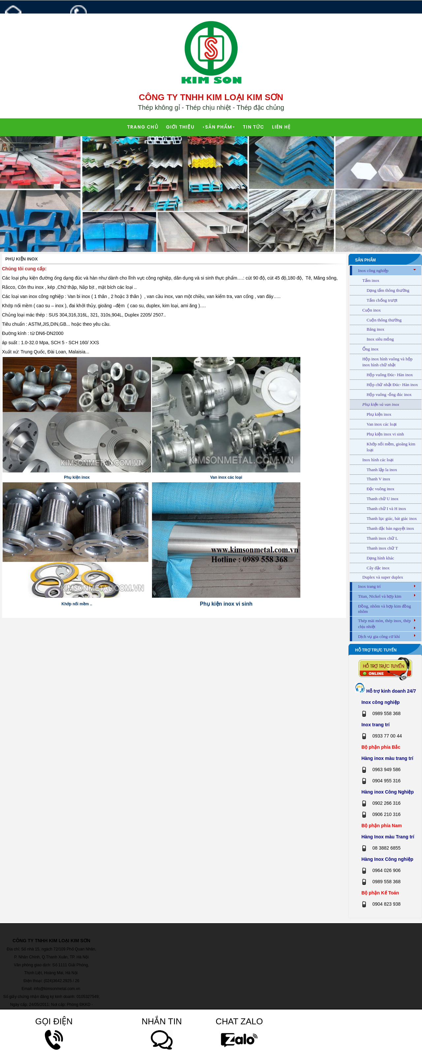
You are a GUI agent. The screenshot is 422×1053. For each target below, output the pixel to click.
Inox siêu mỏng (380, 339)
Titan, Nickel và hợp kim (379, 596)
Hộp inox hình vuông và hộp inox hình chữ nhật (387, 361)
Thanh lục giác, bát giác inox (392, 518)
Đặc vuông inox (380, 488)
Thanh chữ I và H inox (386, 508)
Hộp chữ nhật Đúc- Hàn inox (392, 384)
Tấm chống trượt (382, 300)
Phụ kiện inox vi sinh (226, 604)
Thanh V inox (378, 478)
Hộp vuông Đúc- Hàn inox (390, 374)
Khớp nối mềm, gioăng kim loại (391, 446)
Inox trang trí (369, 586)
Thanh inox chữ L (382, 538)
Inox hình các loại (378, 459)
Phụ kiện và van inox (380, 404)
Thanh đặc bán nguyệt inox (390, 528)
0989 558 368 (100, 20)
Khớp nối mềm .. (77, 604)
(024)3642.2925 (58, 980)
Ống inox (370, 348)
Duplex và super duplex (382, 577)
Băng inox (375, 329)
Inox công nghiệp (373, 270)
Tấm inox (370, 280)
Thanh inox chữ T (382, 548)
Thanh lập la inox (382, 469)
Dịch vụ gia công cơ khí (379, 636)
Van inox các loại (226, 477)
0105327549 (87, 996)
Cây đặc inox (378, 567)
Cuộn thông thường (384, 319)
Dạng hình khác (380, 558)
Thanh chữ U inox (383, 498)
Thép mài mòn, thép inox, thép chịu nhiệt (384, 623)
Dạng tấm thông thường (388, 290)
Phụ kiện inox (77, 477)
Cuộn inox (371, 310)
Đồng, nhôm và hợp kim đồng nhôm (384, 609)
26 (77, 980)
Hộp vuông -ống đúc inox (389, 394)
